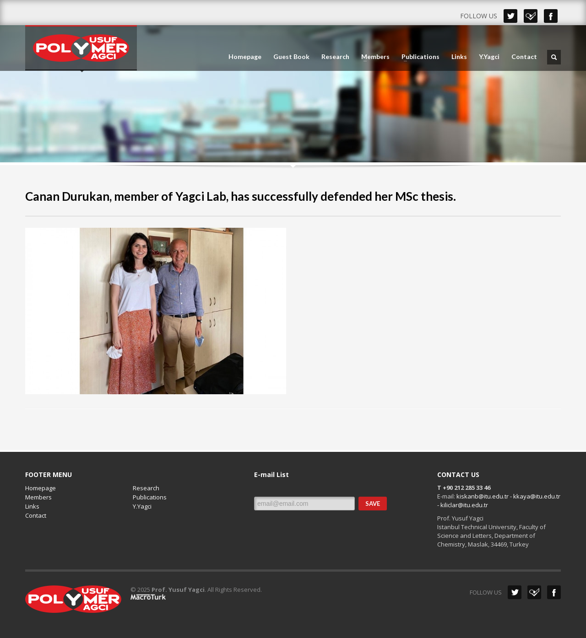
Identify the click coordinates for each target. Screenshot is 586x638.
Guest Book (291, 57)
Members (373, 57)
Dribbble (530, 16)
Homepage (244, 57)
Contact (524, 57)
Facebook (551, 16)
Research (335, 57)
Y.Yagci (489, 57)
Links (459, 57)
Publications (418, 57)
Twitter (510, 16)
